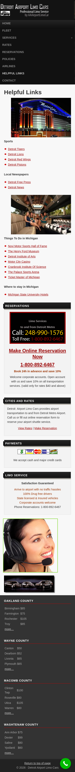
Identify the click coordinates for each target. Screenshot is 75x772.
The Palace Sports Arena (23, 272)
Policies (8, 59)
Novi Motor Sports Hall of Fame (27, 246)
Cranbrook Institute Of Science (27, 266)
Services (36, 38)
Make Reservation (45, 428)
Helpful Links (13, 73)
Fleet (6, 30)
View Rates (25, 428)
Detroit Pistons (17, 164)
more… (9, 629)
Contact (9, 80)
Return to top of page (37, 763)
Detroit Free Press (19, 182)
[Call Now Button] (65, 763)
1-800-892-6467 (37, 364)
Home (6, 23)
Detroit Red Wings (19, 159)
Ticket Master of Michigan (24, 277)
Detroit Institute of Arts (22, 256)
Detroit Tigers (16, 149)
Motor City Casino (19, 261)
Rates (6, 44)
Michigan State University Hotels (28, 294)
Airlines (8, 66)
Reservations (13, 52)
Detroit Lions (16, 154)
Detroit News (16, 187)
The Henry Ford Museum (23, 251)
